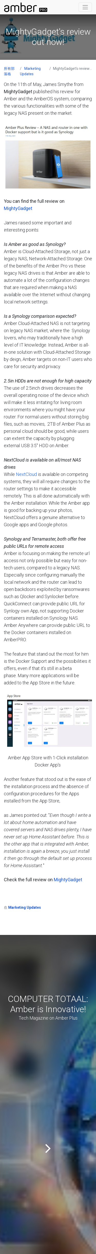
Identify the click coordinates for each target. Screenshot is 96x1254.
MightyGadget (18, 208)
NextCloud (26, 474)
